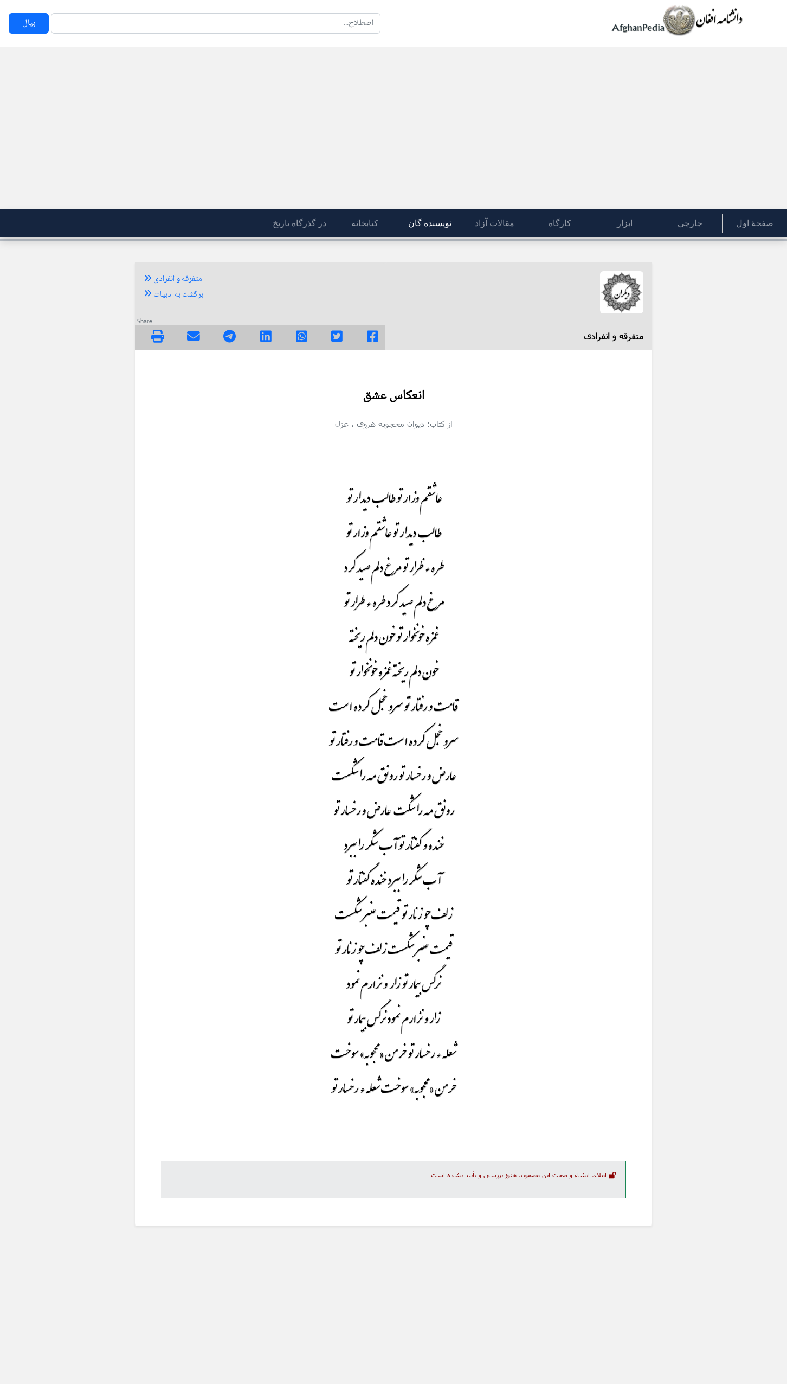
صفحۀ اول (754, 223)
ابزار (625, 223)
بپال (28, 23)
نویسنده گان (429, 223)
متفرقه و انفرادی (173, 279)
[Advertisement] (393, 128)
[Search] (215, 23)
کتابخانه (364, 223)
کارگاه (560, 223)
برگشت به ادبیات (173, 295)
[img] (157, 336)
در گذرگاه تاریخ (299, 223)
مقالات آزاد (494, 223)
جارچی (690, 223)
